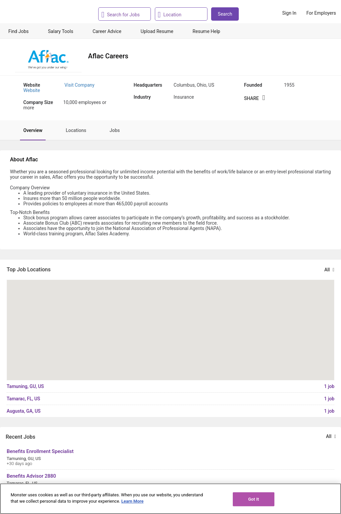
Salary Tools (60, 31)
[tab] (29, 130)
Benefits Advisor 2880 (31, 476)
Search (225, 14)
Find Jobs (18, 31)
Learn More (132, 501)
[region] (170, 498)
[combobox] (126, 14)
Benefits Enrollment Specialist (40, 451)
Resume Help (206, 31)
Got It (253, 499)
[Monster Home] (34, 13)
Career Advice (107, 31)
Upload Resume (157, 31)
